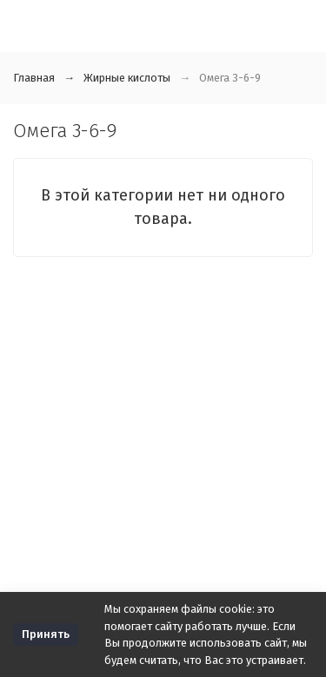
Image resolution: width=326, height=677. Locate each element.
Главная (34, 77)
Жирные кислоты (126, 77)
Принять (46, 634)
